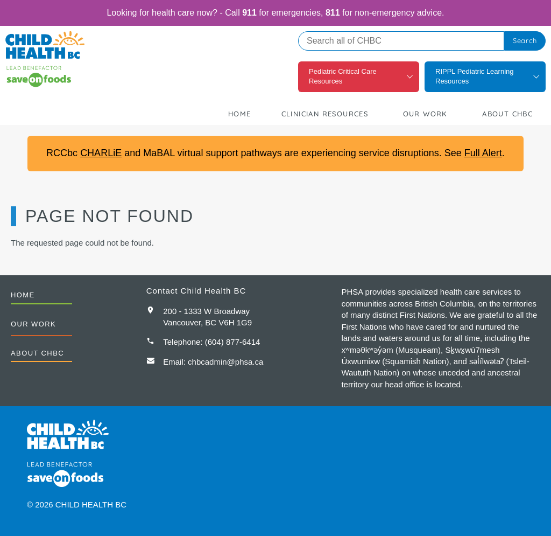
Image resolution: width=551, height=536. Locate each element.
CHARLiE (101, 153)
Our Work (425, 113)
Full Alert (483, 153)
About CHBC (507, 113)
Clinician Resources (325, 113)
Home (239, 113)
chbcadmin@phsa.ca (225, 361)
